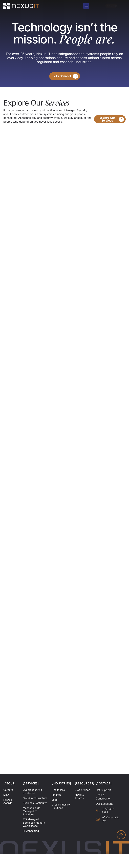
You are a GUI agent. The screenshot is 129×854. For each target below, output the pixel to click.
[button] (86, 6)
